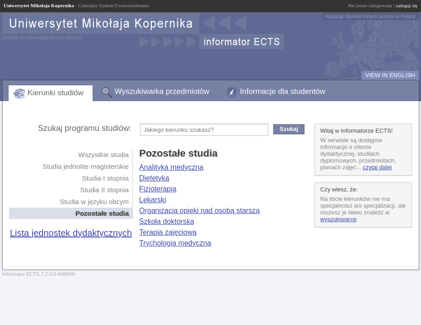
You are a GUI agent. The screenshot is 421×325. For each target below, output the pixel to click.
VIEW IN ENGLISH (390, 75)
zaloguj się (406, 5)
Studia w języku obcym (94, 201)
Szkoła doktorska (166, 221)
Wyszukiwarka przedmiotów (162, 91)
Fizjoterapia (158, 189)
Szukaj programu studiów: (84, 128)
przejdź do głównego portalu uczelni (41, 37)
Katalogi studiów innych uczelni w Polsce (371, 16)
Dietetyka (154, 178)
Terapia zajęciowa (167, 232)
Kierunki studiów (56, 92)
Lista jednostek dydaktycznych (71, 233)
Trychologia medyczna (175, 243)
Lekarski (152, 200)
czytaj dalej (377, 167)
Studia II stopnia (104, 190)
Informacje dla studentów (282, 91)
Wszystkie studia (103, 154)
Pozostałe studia (102, 213)
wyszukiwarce (338, 219)
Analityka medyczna (171, 167)
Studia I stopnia (105, 178)
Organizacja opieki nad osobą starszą (199, 210)
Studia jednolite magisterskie (85, 166)
